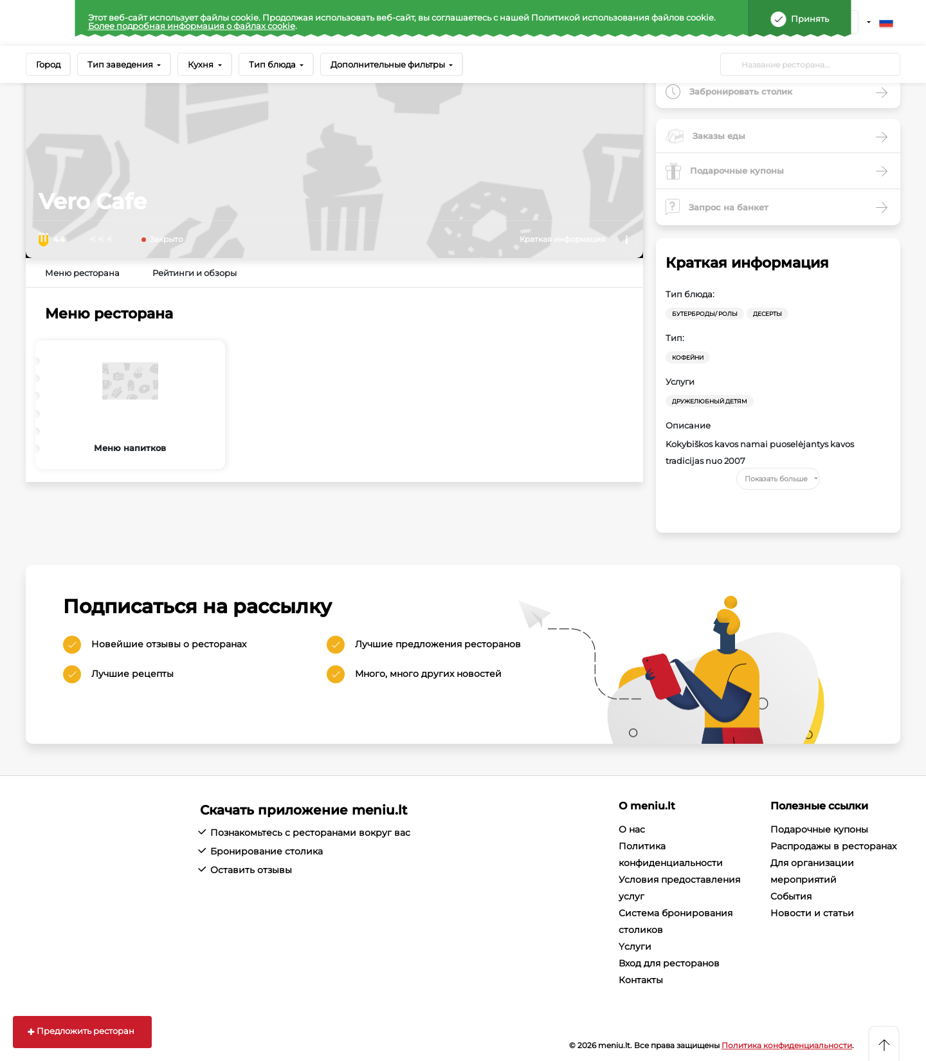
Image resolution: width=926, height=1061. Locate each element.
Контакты (641, 980)
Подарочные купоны (819, 829)
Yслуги (635, 946)
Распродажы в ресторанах (833, 846)
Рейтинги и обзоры (194, 273)
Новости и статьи (812, 913)
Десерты (767, 313)
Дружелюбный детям (709, 401)
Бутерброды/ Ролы (705, 313)
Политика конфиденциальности (787, 1045)
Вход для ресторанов (669, 963)
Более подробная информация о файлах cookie (191, 26)
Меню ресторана (82, 273)
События (791, 896)
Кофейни (688, 357)
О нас (632, 829)
